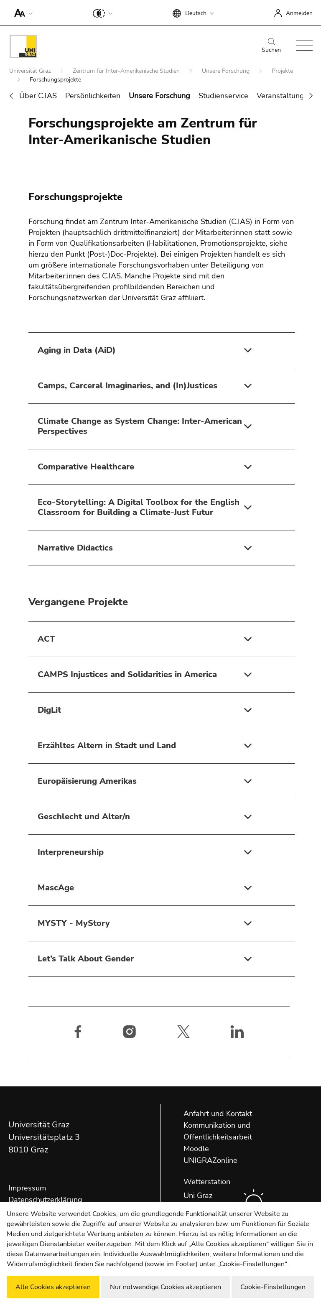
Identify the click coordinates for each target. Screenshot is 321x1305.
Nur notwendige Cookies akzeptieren (165, 1287)
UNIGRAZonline (210, 1160)
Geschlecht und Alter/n (84, 816)
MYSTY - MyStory (74, 923)
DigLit (49, 710)
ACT (46, 639)
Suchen (271, 46)
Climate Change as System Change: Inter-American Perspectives (140, 426)
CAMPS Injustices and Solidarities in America (127, 674)
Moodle (196, 1149)
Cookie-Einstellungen (273, 1287)
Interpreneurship (71, 852)
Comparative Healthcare (86, 466)
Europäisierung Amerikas (87, 781)
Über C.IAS (38, 96)
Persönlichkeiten (92, 96)
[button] (21, 12)
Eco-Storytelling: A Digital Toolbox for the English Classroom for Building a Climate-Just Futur (138, 507)
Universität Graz (30, 71)
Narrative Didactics (75, 547)
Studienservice (223, 96)
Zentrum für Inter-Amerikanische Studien (127, 71)
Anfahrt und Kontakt (217, 1114)
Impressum (27, 1188)
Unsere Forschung (226, 71)
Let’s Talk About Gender (86, 958)
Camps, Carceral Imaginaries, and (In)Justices (127, 385)
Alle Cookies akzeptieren (53, 1287)
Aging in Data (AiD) (77, 350)
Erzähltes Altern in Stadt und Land (107, 745)
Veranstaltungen (285, 96)
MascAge (56, 887)
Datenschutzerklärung (45, 1200)
